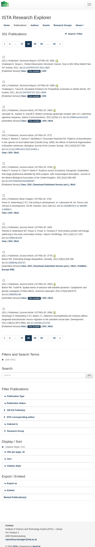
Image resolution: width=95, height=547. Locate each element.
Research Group (14, 431)
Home (7, 25)
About (80, 25)
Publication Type (14, 396)
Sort (7, 459)
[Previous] (4, 44)
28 (29, 43)
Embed (9, 490)
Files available (34, 71)
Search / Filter (74, 34)
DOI (44, 71)
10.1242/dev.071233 (40, 323)
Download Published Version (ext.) (51, 184)
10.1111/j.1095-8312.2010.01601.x (22, 149)
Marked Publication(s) (15, 497)
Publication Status (15, 403)
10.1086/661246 (13, 294)
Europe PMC (8, 269)
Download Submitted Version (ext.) (51, 266)
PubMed (82, 266)
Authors (34, 25)
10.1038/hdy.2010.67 (15, 262)
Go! (89, 375)
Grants (46, 25)
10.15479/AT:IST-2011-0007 (36, 67)
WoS (50, 121)
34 (54, 44)
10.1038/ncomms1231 (77, 117)
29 (35, 44)
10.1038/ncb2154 (13, 238)
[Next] (60, 44)
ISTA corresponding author (19, 417)
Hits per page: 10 (14, 452)
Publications (20, 25)
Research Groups (63, 25)
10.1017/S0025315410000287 (20, 181)
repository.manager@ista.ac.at (21, 539)
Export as (10, 483)
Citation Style (12, 466)
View (23, 71)
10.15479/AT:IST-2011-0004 (32, 92)
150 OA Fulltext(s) (14, 410)
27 (22, 44)
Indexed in (11, 424)
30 (41, 44)
